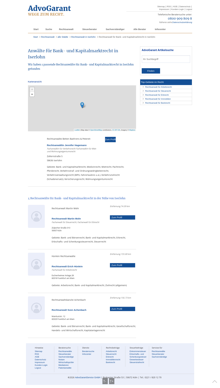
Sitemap (161, 6)
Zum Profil (110, 139)
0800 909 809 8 (180, 18)
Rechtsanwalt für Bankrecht (157, 103)
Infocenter (160, 29)
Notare (62, 359)
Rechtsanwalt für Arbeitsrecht (158, 87)
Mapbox (132, 130)
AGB (175, 6)
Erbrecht (110, 357)
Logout (189, 9)
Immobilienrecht (113, 359)
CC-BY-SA (116, 130)
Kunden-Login (177, 9)
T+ (112, 381)
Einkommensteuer (138, 351)
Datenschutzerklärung (182, 22)
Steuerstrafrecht (137, 362)
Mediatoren (64, 365)
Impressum (164, 9)
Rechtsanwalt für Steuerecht (158, 91)
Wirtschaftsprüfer (66, 362)
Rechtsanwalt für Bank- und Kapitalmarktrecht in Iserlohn (127, 37)
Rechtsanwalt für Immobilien (158, 99)
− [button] (32, 94)
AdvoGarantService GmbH (87, 377)
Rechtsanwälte (65, 351)
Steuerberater (89, 29)
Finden (150, 71)
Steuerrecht (111, 354)
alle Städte (62, 37)
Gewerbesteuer (137, 359)
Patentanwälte (65, 368)
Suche (48, 29)
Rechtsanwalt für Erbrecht (157, 95)
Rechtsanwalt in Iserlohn (83, 37)
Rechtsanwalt (66, 29)
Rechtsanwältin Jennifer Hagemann (67, 145)
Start (36, 29)
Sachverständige (66, 357)
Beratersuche (88, 351)
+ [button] (32, 89)
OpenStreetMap (96, 130)
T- (105, 381)
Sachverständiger (115, 29)
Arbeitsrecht (111, 351)
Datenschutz (184, 6)
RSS (169, 6)
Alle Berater (139, 29)
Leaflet (77, 130)
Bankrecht (110, 362)
